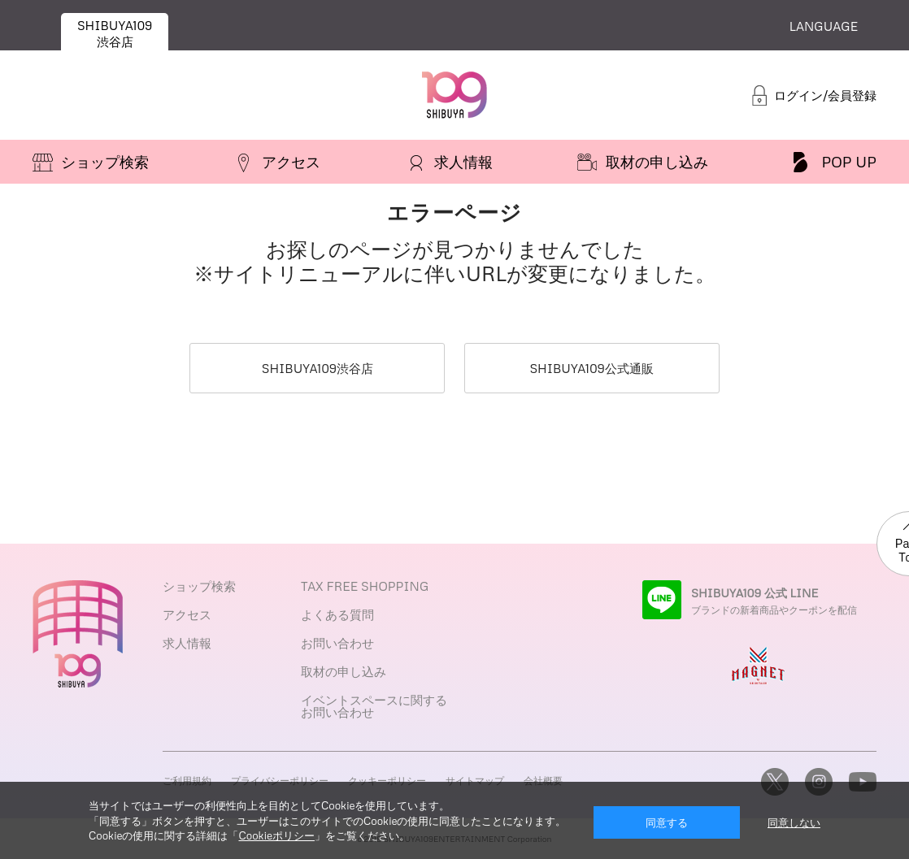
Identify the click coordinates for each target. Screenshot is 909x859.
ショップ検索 (199, 586)
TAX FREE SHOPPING (364, 586)
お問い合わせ (337, 643)
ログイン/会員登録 (825, 95)
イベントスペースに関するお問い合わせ (374, 705)
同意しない (794, 822)
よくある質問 (337, 614)
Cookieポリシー (276, 835)
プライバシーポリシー (279, 780)
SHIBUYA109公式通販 (591, 368)
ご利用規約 (187, 780)
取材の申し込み (343, 671)
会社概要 (543, 780)
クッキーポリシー (387, 780)
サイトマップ (475, 780)
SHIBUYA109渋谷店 (317, 368)
